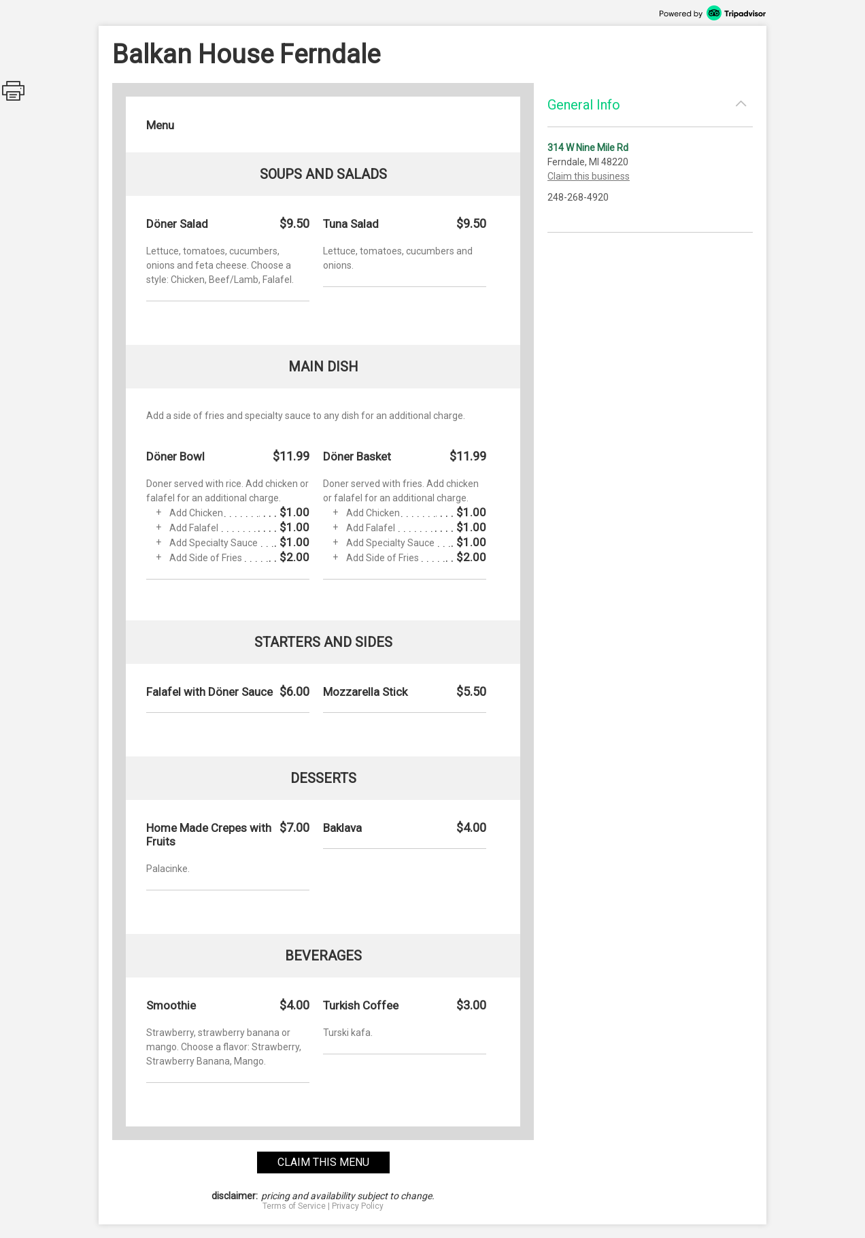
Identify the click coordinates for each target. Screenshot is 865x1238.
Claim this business (588, 176)
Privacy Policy (358, 1206)
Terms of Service (294, 1206)
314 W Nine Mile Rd (587, 147)
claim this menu (323, 1162)
